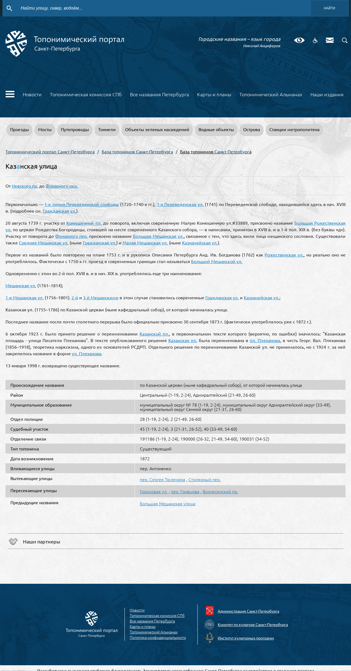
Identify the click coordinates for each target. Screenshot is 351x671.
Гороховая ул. (154, 491)
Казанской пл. (154, 333)
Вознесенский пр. (220, 491)
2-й (75, 297)
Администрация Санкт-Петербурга (248, 610)
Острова (251, 129)
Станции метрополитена (294, 129)
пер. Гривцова (185, 491)
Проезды (19, 129)
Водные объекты (216, 129)
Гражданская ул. (59, 210)
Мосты (45, 129)
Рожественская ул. (284, 254)
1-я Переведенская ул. (180, 204)
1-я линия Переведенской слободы (81, 204)
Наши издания (327, 94)
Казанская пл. (182, 340)
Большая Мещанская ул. (158, 236)
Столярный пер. (204, 479)
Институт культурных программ (246, 637)
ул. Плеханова (86, 353)
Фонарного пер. (62, 185)
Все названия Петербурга (159, 94)
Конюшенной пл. (83, 222)
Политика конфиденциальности (158, 637)
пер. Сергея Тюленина (162, 479)
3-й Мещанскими (100, 297)
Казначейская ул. (200, 242)
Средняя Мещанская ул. (44, 242)
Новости (32, 94)
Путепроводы (75, 129)
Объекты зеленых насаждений (157, 129)
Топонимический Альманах (270, 94)
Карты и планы (214, 94)
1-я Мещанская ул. (24, 297)
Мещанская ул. (20, 285)
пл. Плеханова (265, 340)
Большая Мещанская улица (167, 503)
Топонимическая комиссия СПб (86, 94)
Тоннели (107, 129)
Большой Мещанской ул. (216, 261)
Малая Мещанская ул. (145, 242)
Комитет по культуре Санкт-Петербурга (253, 624)
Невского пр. (25, 185)
